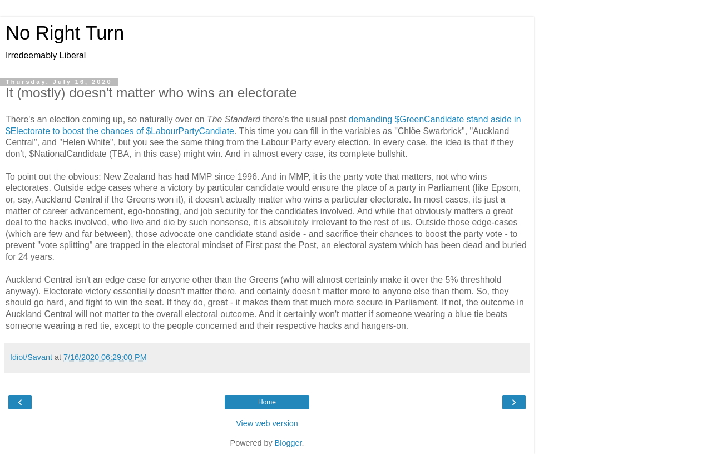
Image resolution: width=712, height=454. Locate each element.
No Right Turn (65, 32)
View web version (267, 423)
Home (267, 402)
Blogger (288, 442)
